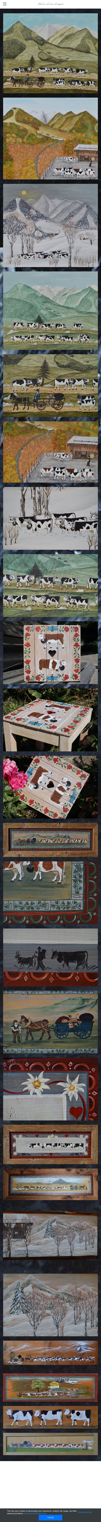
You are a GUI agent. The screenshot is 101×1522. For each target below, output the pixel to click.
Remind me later (85, 1512)
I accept (50, 1517)
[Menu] (5, 4)
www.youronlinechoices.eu (35, 1513)
